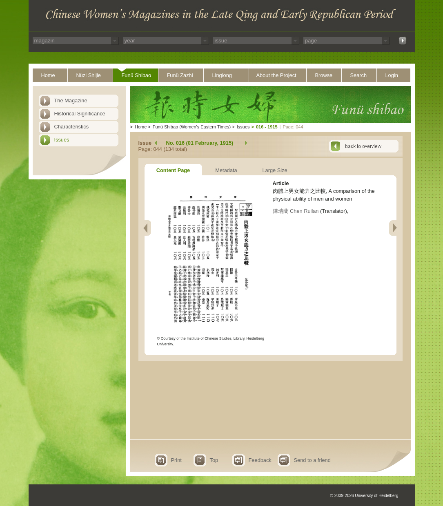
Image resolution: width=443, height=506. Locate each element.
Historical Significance (79, 113)
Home (48, 75)
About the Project (276, 75)
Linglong (222, 75)
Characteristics (71, 127)
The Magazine (70, 100)
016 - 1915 (267, 126)
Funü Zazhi (180, 75)
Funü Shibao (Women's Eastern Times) (192, 126)
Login (391, 75)
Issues (61, 140)
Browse (324, 75)
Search (358, 75)
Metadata (226, 170)
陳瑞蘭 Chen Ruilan (296, 211)
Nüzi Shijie (88, 75)
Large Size (274, 170)
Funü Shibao (136, 75)
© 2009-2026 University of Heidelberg (364, 495)
